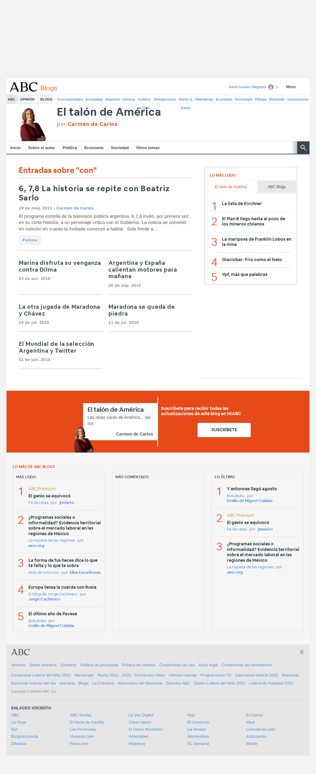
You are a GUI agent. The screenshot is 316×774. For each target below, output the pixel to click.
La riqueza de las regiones (51, 541)
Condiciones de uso (176, 665)
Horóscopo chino (150, 675)
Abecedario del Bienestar (139, 683)
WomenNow (198, 736)
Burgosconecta (24, 736)
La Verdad (196, 729)
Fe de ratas (38, 503)
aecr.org (36, 546)
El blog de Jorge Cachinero (53, 594)
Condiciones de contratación (246, 665)
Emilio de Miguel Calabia (51, 626)
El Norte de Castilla (87, 722)
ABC (11, 99)
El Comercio (198, 722)
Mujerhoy (137, 744)
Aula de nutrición (43, 573)
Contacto (68, 665)
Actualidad (94, 99)
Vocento (18, 665)
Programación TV (216, 675)
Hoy (190, 715)
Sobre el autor (41, 147)
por (87, 124)
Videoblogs (204, 99)
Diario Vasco (140, 722)
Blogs (46, 99)
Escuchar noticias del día (33, 683)
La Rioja (18, 722)
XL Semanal (198, 744)
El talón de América (109, 112)
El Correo (254, 715)
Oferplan (19, 744)
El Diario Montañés (146, 729)
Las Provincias (83, 729)
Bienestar (277, 99)
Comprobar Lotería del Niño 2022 (41, 675)
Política (69, 147)
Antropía (67, 683)
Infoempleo (138, 736)
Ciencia (129, 99)
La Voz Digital (141, 715)
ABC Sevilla (80, 715)
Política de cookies (139, 665)
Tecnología (243, 99)
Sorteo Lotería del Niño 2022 (219, 683)
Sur (14, 729)
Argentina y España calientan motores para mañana (143, 269)
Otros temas (148, 147)
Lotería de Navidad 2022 (271, 683)
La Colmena (103, 683)
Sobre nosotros (43, 665)
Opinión (27, 99)
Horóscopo (84, 675)
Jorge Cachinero (44, 599)
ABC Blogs (277, 187)
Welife (251, 744)
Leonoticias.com (260, 729)
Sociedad (120, 147)
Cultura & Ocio (145, 100)
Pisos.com (79, 744)
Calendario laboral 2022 (256, 675)
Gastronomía (297, 99)
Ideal (250, 722)
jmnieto (66, 503)
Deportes (112, 99)
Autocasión (256, 736)
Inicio (15, 147)
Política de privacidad (99, 665)
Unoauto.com (82, 736)
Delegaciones (165, 99)
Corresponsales (70, 99)
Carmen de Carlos (75, 208)
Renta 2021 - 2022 (114, 675)
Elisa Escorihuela (85, 573)
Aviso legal (208, 665)
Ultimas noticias (183, 675)
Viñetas (261, 99)
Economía (224, 99)
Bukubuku (37, 621)
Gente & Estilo (185, 100)
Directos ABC (178, 683)
